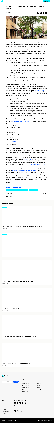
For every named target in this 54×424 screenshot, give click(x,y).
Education (8, 189)
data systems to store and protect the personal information (26, 170)
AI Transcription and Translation (28, 390)
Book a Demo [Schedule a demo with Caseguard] (46, 1)
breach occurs (35, 105)
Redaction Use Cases (5, 412)
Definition (9, 187)
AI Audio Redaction (25, 383)
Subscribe (16, 382)
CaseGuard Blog (5, 407)
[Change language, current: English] (39, 1)
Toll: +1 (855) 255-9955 (18, 412)
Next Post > (45, 193)
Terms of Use (10, 421)
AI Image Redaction (26, 388)
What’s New (4, 414)
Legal (15, 421)
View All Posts (9, 196)
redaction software (28, 159)
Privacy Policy (4, 421)
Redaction (19, 187)
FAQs (3, 405)
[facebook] (15, 403)
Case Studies (4, 410)
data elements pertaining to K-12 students (22, 121)
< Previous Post (9, 193)
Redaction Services (25, 394)
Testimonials (40, 388)
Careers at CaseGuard (42, 390)
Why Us (39, 386)
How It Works (40, 381)
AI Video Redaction (25, 381)
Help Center (4, 403)
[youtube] (22, 403)
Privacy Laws (18, 189)
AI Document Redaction (26, 386)
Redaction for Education (33, 189)
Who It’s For (40, 383)
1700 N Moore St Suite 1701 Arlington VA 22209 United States (19, 410)
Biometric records (13, 141)
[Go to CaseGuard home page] (27, 376)
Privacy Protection (25, 189)
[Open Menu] (51, 1)
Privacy (14, 187)
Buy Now (39, 392)
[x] (17, 403)
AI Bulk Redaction (25, 392)
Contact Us (40, 396)
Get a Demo (40, 394)
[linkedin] (20, 403)
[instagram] (25, 403)
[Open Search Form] (35, 1)
